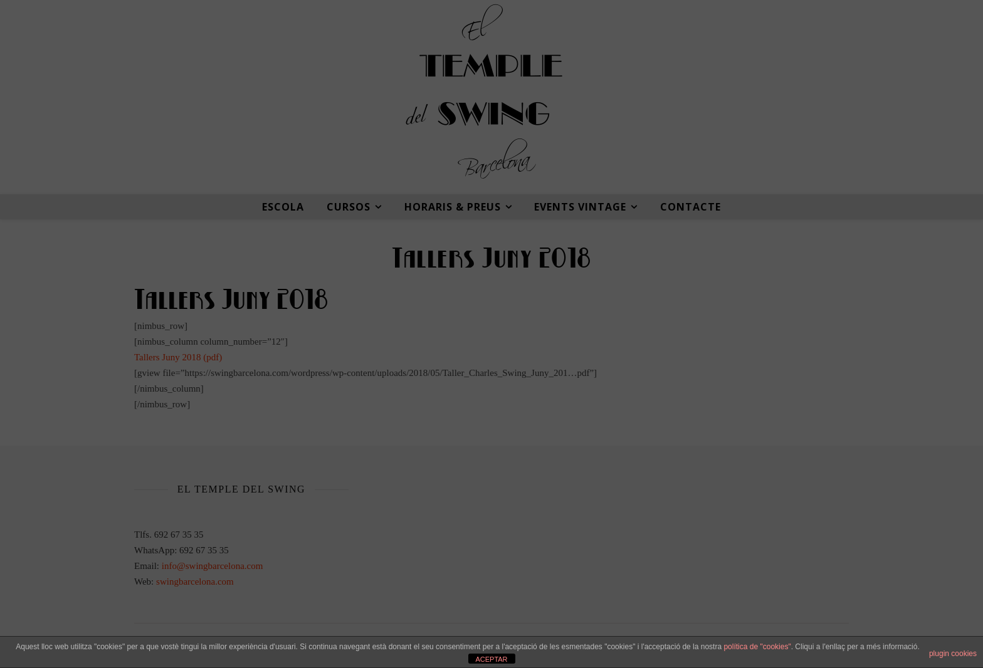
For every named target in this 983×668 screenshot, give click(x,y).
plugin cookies (953, 653)
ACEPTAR (491, 659)
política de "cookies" (757, 646)
